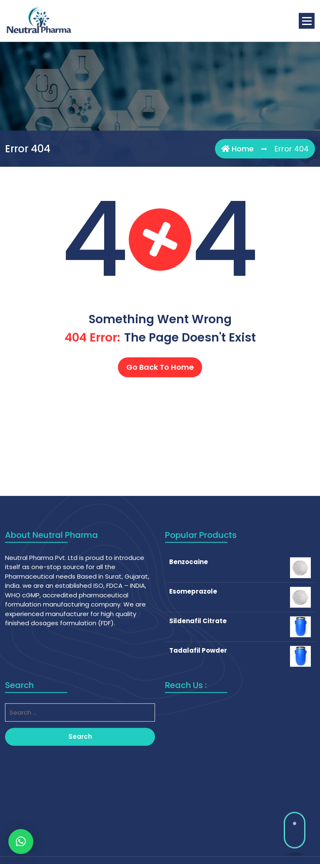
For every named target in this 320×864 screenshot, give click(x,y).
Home (237, 149)
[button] (20, 841)
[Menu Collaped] (306, 20)
